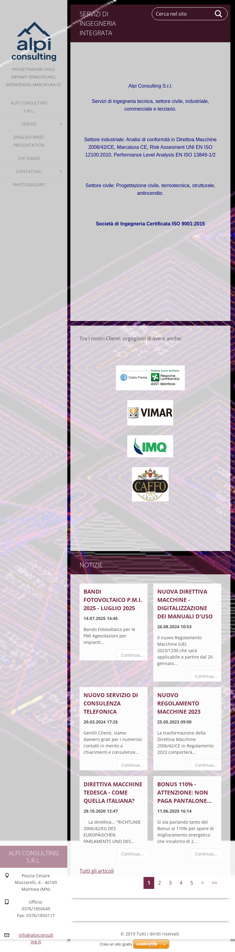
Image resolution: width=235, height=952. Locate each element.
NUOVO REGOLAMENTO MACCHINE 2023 (178, 703)
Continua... (132, 655)
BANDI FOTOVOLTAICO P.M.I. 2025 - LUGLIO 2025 (113, 600)
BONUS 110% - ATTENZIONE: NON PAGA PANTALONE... (184, 792)
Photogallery (29, 184)
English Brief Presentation (29, 141)
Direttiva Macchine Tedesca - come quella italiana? (113, 792)
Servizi (28, 124)
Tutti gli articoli (97, 870)
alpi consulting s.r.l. (28, 107)
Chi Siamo (29, 158)
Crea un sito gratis (116, 944)
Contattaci (29, 171)
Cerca (219, 13)
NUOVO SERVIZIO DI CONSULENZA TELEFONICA (111, 703)
